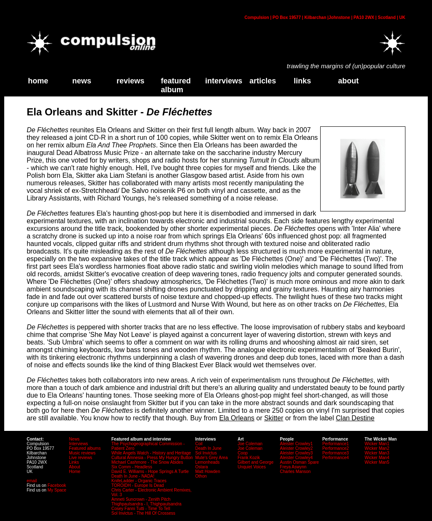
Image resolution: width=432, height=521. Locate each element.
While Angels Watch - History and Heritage (151, 453)
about (348, 81)
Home (75, 471)
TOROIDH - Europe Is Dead (137, 485)
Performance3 (335, 453)
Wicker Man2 (376, 448)
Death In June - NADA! (132, 476)
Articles (262, 81)
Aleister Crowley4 (296, 457)
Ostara (201, 467)
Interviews (223, 81)
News (81, 81)
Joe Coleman (250, 443)
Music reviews (82, 453)
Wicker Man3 (376, 453)
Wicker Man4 (376, 457)
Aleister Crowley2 (296, 448)
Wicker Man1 (376, 443)
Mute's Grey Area (211, 457)
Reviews (130, 81)
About (74, 467)
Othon (201, 476)
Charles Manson (295, 471)
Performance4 (335, 457)
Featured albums (85, 448)
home (38, 81)
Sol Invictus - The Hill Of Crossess (143, 513)
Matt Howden (207, 471)
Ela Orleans (236, 418)
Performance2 (335, 448)
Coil (198, 443)
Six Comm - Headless (131, 467)
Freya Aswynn (293, 467)
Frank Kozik (249, 457)
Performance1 (335, 443)
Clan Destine (355, 418)
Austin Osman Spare (299, 462)
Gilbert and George (255, 462)
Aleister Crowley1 (296, 443)
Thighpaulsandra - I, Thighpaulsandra (146, 504)
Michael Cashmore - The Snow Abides (147, 462)
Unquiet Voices (252, 467)
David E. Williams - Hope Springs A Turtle (150, 471)
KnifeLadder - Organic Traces (139, 480)
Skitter (273, 418)
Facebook (57, 485)
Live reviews (80, 457)
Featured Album (176, 85)
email (32, 480)
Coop (243, 453)
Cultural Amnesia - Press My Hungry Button (152, 457)
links (302, 81)
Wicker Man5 (376, 462)
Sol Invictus (206, 453)
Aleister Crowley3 (296, 453)
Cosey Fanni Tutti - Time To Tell (140, 508)
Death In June (208, 448)
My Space (57, 490)
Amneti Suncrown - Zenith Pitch (140, 499)
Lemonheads (207, 462)
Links (74, 462)
